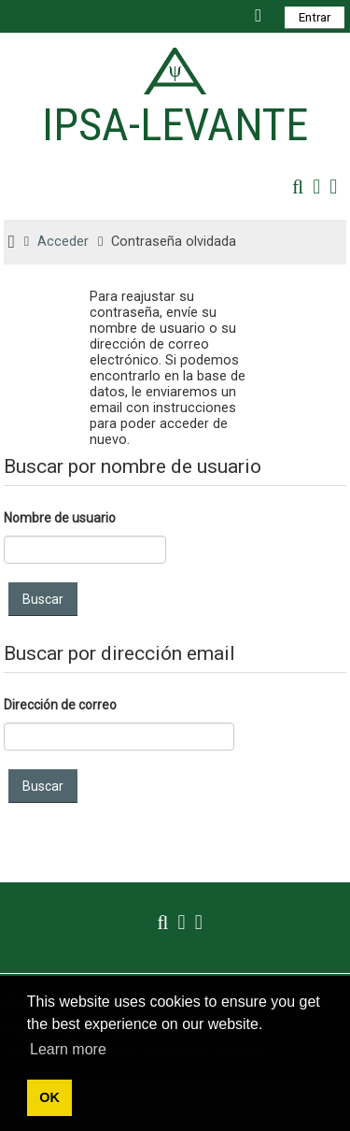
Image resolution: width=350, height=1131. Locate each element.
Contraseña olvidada (173, 242)
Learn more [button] (68, 1049)
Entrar (314, 17)
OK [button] (49, 1097)
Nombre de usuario (60, 517)
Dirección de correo (60, 704)
